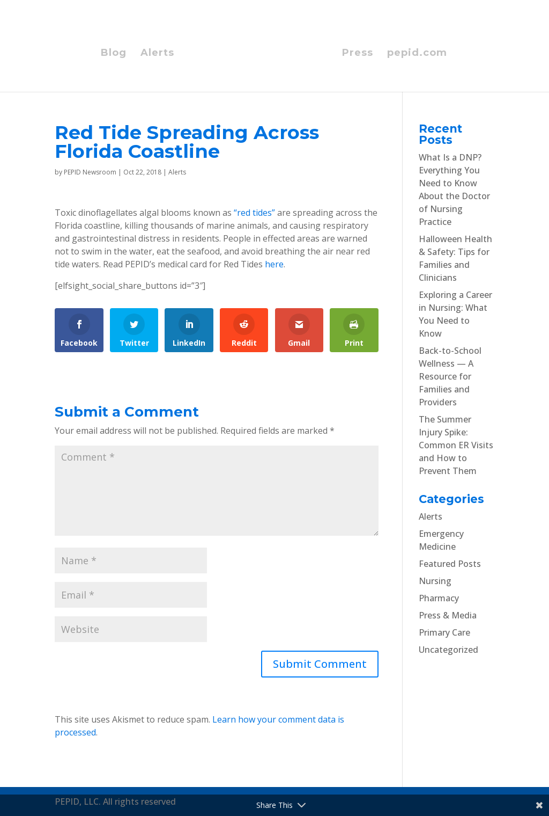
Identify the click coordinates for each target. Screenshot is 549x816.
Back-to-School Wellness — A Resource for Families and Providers (450, 376)
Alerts (157, 54)
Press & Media (448, 615)
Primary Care (444, 632)
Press (357, 54)
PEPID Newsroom (90, 172)
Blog (114, 54)
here (274, 264)
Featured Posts (450, 564)
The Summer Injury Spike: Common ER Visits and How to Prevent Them (456, 445)
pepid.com (417, 54)
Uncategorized (448, 649)
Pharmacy (439, 598)
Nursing (435, 581)
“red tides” (254, 212)
